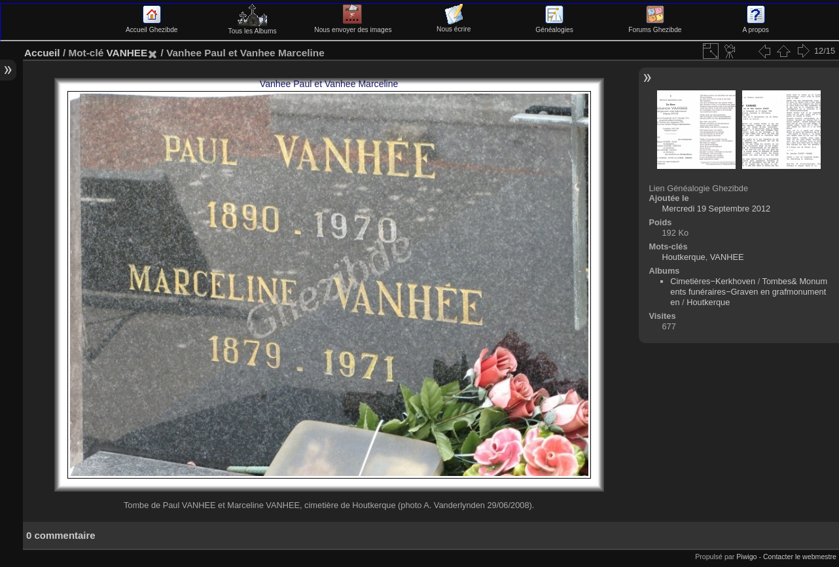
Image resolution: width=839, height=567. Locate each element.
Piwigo (746, 556)
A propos (756, 26)
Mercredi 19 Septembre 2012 (716, 208)
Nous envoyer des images (352, 26)
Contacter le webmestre (799, 556)
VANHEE (126, 52)
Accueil (42, 52)
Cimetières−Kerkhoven (712, 281)
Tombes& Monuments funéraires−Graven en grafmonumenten (748, 291)
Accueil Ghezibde (152, 26)
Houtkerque (683, 257)
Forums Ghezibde (654, 26)
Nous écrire (454, 25)
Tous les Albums (252, 27)
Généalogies (554, 26)
